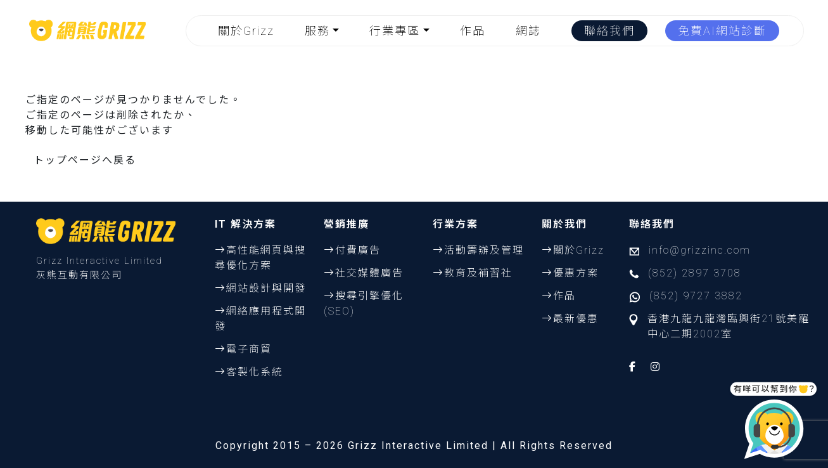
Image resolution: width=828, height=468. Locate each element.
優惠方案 (576, 273)
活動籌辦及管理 (484, 250)
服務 (317, 30)
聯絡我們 (609, 30)
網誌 (528, 30)
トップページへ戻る (85, 160)
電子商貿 (249, 349)
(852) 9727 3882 (695, 296)
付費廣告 (358, 250)
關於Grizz (246, 30)
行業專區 (394, 30)
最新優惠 (576, 319)
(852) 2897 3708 (694, 273)
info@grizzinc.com (700, 250)
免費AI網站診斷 (722, 30)
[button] (324, 30)
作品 (472, 30)
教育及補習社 (478, 273)
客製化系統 (254, 372)
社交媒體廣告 (369, 273)
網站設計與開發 (266, 288)
